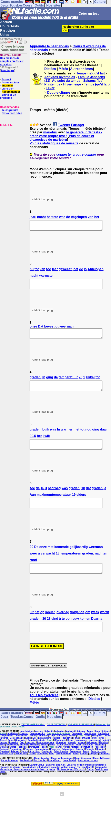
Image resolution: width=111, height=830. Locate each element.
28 (49, 631)
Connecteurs (21, 750)
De (36, 558)
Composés (77, 748)
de (68, 217)
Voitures (84, 768)
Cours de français (9, 775)
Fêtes (101, 752)
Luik (45, 436)
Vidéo (51, 768)
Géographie (60, 755)
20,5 (33, 443)
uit (32, 625)
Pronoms (28, 764)
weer (33, 564)
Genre (3, 755)
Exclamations (44, 752)
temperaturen (70, 564)
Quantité (100, 764)
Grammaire (20, 755)
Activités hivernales (59, 77)
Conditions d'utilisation (94, 779)
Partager (77, 125)
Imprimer (7, 85)
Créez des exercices (88, 775)
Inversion (13, 757)
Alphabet (70, 746)
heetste (52, 217)
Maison (81, 757)
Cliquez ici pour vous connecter (12, 47)
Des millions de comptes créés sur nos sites (11, 59)
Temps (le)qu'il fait (90, 73)
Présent (80, 764)
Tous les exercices (44, 710)
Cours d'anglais (42, 773)
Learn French (54, 775)
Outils (39, 5)
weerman (96, 558)
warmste (45, 277)
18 (83, 497)
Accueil (6, 22)
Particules (34, 761)
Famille (56, 752)
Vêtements (104, 768)
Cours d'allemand (101, 773)
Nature (60, 759)
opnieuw (72, 631)
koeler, (50, 625)
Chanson (23, 748)
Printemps (52, 84)
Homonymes (81, 755)
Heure (70, 755)
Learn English (69, 775)
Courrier (71, 750)
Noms (78, 759)
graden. (35, 382)
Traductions (21, 768)
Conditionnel (90, 748)
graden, (75, 497)
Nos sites (53, 5)
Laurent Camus (36, 779)
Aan (33, 504)
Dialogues (97, 750)
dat (88, 497)
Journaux (31, 757)
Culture (100, 728)
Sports (24, 766)
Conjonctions (6, 750)
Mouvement (12, 759)
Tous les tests (6, 768)
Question (4, 766)
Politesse (74, 761)
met (50, 558)
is (85, 271)
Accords (39, 746)
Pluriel (65, 761)
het (96, 217)
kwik (46, 443)
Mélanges (34, 759)
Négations (99, 759)
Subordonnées (61, 766)
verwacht (48, 564)
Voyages (93, 768)
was (62, 217)
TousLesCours (21, 5)
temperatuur (68, 382)
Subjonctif (47, 766)
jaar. (33, 217)
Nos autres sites (12, 113)
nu (32, 271)
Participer (7, 30)
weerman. (66, 330)
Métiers (44, 759)
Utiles (4, 35)
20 (31, 558)
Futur (95, 752)
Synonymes (75, 766)
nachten (101, 564)
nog (88, 436)
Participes (23, 761)
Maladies (103, 757)
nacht (41, 217)
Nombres (69, 759)
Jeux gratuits (10, 110)
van (90, 217)
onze (33, 330)
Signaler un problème (8, 96)
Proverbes (55, 764)
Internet (4, 757)
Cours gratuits (12, 728)
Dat (40, 330)
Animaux (81, 746)
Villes (75, 768)
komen (85, 631)
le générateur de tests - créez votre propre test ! (66, 134)
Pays (58, 761)
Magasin (72, 757)
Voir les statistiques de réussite (54, 143)
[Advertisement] (12, 147)
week (95, 625)
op (42, 625)
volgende (77, 625)
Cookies (90, 784)
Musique (24, 759)
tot (36, 271)
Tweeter (64, 125)
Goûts (10, 755)
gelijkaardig (79, 558)
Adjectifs (49, 746)
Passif (44, 761)
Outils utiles (26, 775)
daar (103, 436)
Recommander (11, 91)
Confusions (103, 748)
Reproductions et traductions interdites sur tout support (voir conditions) (57, 782)
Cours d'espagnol (82, 773)
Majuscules (92, 757)
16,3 (44, 497)
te (63, 631)
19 (74, 504)
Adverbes (60, 746)
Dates (87, 750)
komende (61, 558)
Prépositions (68, 764)
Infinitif (106, 755)
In (43, 382)
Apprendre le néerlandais (49, 46)
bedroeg (54, 497)
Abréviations (27, 746)
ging (49, 382)
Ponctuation (87, 761)
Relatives (15, 766)
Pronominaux (16, 764)
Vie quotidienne (63, 768)
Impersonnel (95, 755)
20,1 (82, 382)
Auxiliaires (12, 748)
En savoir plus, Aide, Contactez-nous (64, 779)
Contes (32, 750)
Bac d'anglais (40, 775)
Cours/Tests (9, 26)
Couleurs (61, 750)
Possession (100, 761)
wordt (104, 625)
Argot (97, 746)
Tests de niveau (98, 766)
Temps (86, 766)
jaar (55, 271)
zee (32, 497)
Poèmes (4, 764)
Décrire (4, 752)
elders (81, 504)
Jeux (4, 5)
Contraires (43, 750)
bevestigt (51, 330)
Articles (106, 746)
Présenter (90, 764)
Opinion (4, 761)
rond (33, 571)
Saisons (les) (93, 80)
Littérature (61, 757)
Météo (63, 69)
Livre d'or (8, 88)
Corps (52, 750)
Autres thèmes (81, 69)
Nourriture (88, 759)
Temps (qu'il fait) (97, 84)
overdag (63, 625)
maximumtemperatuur (54, 504)
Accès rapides (10, 82)
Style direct (34, 766)
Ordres (12, 761)
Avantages (7, 70)
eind (54, 631)
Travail (31, 768)
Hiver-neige (72, 84)
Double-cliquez (58, 92)
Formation (85, 752)
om (87, 625)
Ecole (28, 752)
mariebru (50, 132)
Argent (90, 746)
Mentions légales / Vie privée (71, 784)
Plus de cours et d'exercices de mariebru (62, 137)
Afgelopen (79, 217)
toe (48, 271)
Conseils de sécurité (10, 782)
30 (44, 631)
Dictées (50, 69)
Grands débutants (36, 755)
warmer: (67, 436)
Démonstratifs (16, 752)
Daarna (96, 631)
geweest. (66, 271)
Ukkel (90, 382)
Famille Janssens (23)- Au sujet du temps (74, 78)
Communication (37, 748)
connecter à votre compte (76, 154)
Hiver (50, 88)
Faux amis (67, 752)
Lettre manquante (45, 757)
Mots (2, 759)
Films (76, 752)
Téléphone (42, 768)
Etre (34, 752)
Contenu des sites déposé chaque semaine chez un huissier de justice (53, 783)
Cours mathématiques (62, 773)
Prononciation (42, 764)
